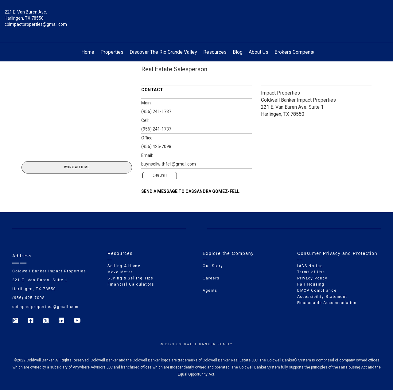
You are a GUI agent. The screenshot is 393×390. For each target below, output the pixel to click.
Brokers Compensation (299, 52)
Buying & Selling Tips (130, 278)
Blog (238, 52)
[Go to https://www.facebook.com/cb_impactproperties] (31, 321)
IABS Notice (310, 266)
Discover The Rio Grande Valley (163, 52)
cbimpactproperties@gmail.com (36, 24)
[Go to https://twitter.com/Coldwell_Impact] (46, 321)
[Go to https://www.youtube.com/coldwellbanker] (77, 321)
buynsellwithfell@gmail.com (168, 164)
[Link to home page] (197, 16)
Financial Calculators (130, 284)
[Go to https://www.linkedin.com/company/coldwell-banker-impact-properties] (61, 321)
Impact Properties (280, 93)
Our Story (213, 266)
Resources (215, 52)
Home (87, 52)
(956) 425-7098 (156, 146)
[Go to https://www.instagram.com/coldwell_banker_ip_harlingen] (15, 321)
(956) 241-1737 (156, 111)
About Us (258, 52)
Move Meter (120, 272)
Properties (111, 52)
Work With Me (77, 167)
